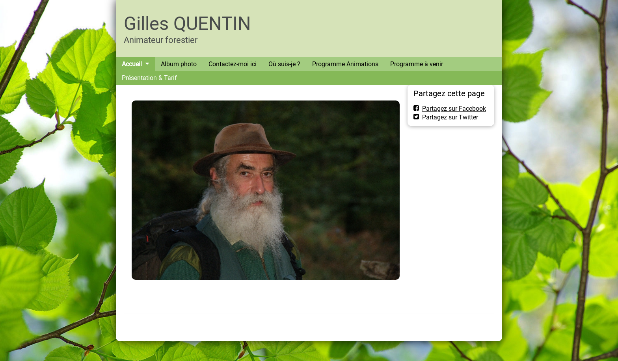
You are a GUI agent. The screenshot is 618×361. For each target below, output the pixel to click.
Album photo (179, 64)
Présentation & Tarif (149, 78)
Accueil (132, 64)
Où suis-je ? (284, 64)
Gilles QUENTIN (187, 23)
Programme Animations (345, 64)
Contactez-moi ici (232, 64)
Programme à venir (416, 64)
